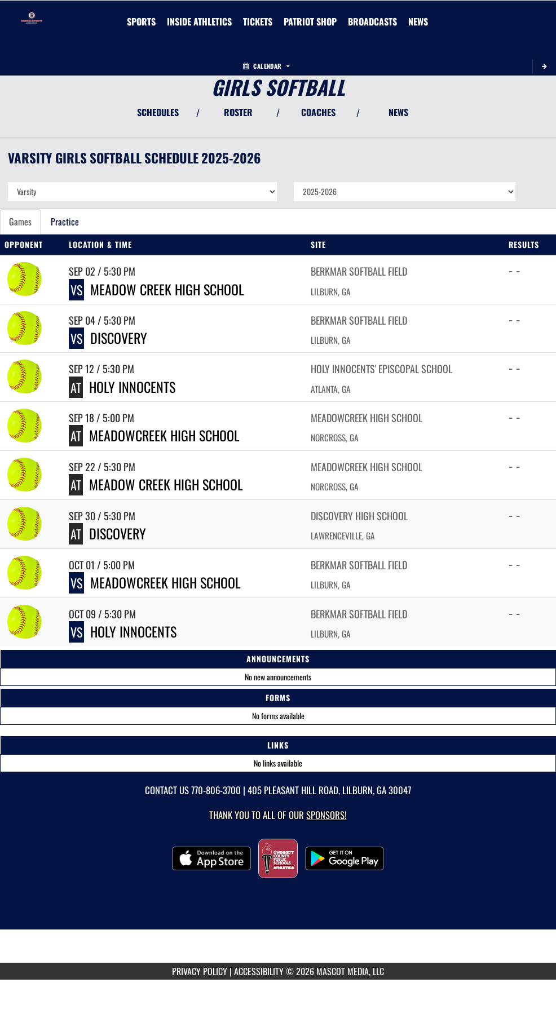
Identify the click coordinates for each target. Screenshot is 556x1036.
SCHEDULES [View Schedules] (158, 112)
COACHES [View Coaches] (318, 112)
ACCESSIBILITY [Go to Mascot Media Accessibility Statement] (259, 971)
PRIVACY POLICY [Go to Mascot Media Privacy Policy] (199, 971)
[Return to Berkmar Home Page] (31, 15)
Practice (65, 221)
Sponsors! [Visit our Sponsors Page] (326, 815)
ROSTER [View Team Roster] (238, 112)
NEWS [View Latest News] (398, 112)
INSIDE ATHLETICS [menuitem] (199, 21)
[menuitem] (257, 21)
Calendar (266, 65)
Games (20, 221)
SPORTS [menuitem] (141, 21)
